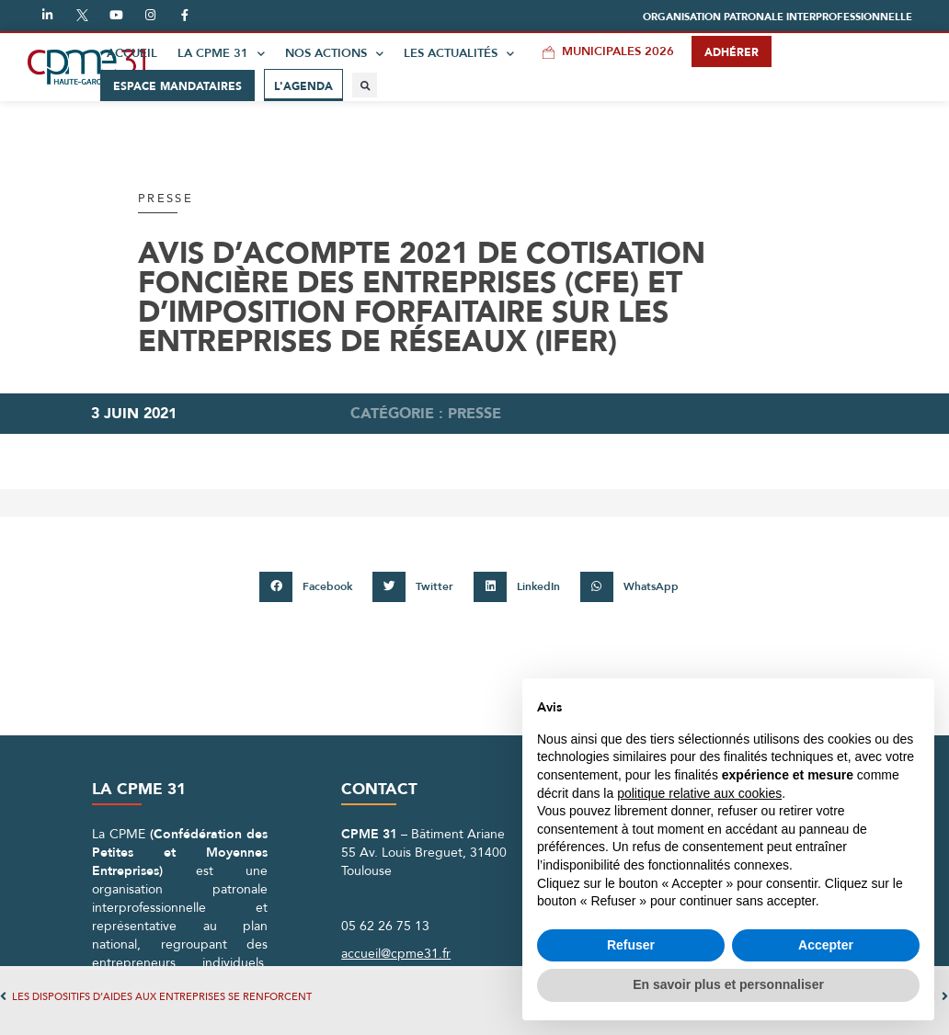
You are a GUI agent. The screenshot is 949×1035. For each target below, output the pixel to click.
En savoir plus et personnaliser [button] (728, 984)
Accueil (132, 54)
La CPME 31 (221, 54)
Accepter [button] (825, 945)
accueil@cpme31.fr (396, 953)
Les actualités (459, 54)
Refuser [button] (631, 945)
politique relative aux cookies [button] (699, 793)
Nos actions (334, 54)
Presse (165, 198)
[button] (777, 17)
